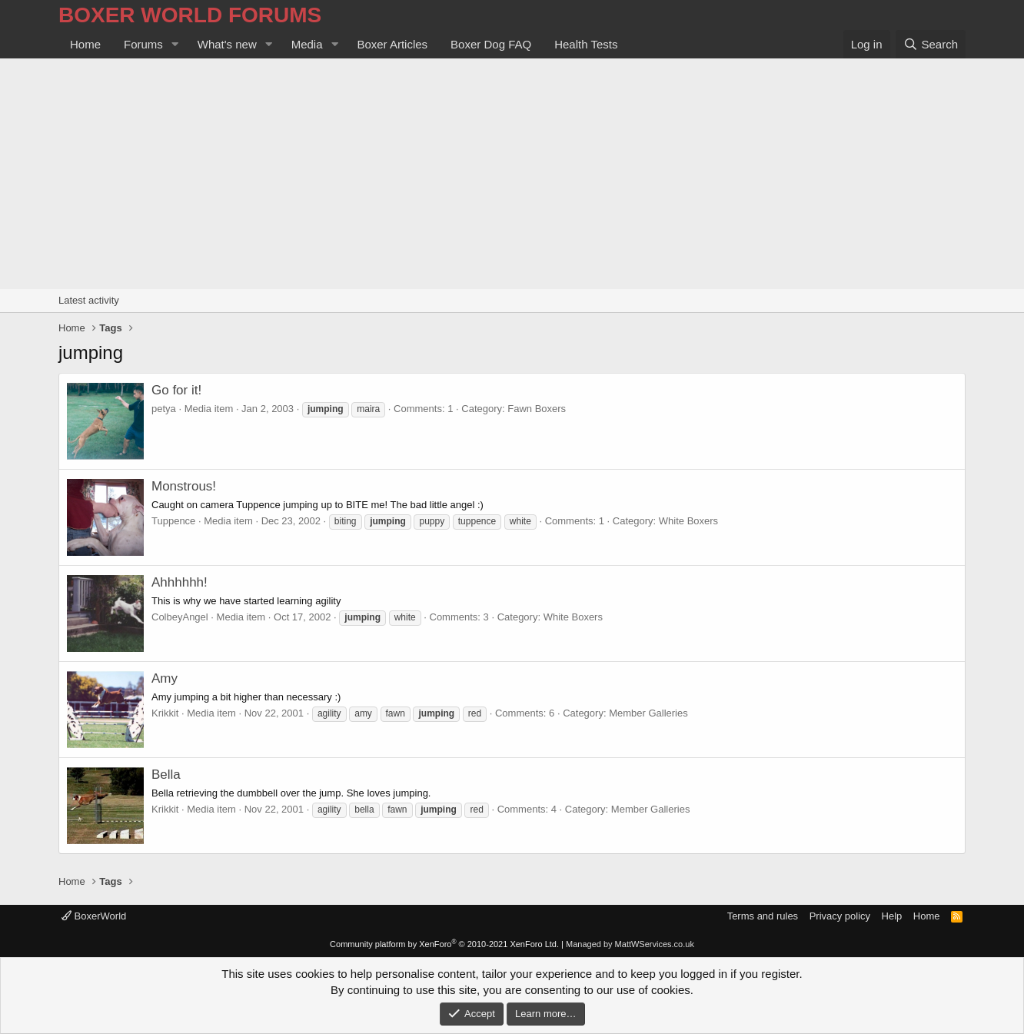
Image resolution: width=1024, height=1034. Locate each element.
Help (892, 916)
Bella (166, 774)
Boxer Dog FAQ (490, 44)
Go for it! (176, 390)
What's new (227, 44)
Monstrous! (183, 486)
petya (163, 408)
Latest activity (88, 300)
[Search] (931, 44)
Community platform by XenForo (444, 944)
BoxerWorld (94, 916)
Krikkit (164, 713)
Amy (164, 678)
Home (85, 44)
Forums (143, 44)
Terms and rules (762, 916)
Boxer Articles (392, 44)
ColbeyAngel (179, 617)
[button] (175, 44)
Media (307, 44)
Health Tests (585, 44)
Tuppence (173, 521)
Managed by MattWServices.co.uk (630, 944)
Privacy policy (840, 916)
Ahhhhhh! (179, 582)
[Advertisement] (512, 173)
